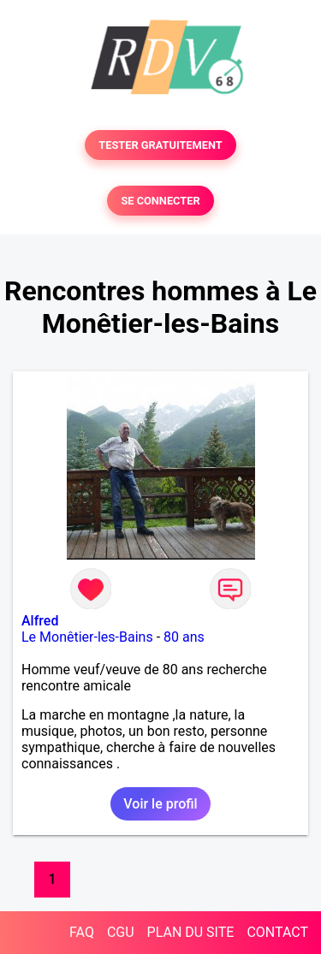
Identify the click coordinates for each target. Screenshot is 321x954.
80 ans (184, 637)
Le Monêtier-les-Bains (87, 637)
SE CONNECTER (160, 200)
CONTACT (277, 932)
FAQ (81, 932)
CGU (120, 932)
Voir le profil (160, 804)
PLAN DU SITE (191, 932)
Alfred (39, 621)
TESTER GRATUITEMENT (160, 145)
